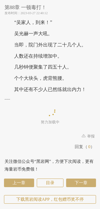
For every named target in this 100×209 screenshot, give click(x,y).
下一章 (81, 182)
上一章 (19, 182)
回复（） (85, 146)
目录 (50, 182)
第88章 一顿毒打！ (25, 7)
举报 (88, 136)
